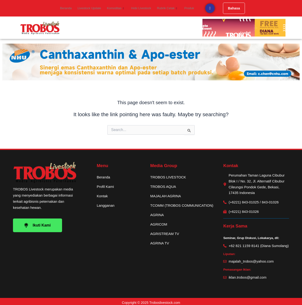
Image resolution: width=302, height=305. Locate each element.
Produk (186, 8)
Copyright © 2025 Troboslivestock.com (151, 300)
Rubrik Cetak (165, 8)
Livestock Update (91, 8)
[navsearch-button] (206, 8)
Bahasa (230, 8)
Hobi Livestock (140, 8)
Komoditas (115, 8)
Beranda (68, 8)
